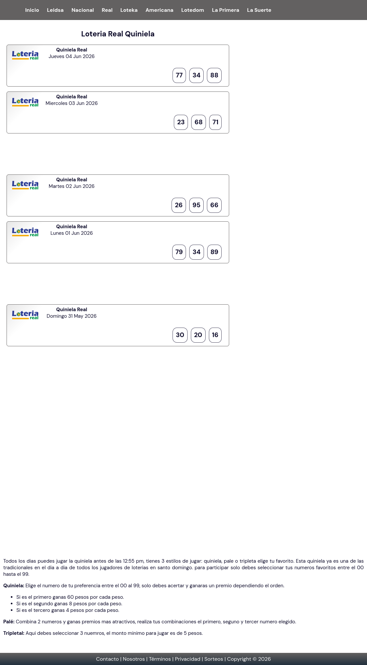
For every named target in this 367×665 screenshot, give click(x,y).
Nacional (82, 10)
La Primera (225, 10)
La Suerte (259, 10)
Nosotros (134, 658)
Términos (160, 658)
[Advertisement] (117, 153)
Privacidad (187, 658)
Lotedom (192, 10)
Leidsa (55, 10)
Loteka (129, 10)
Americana (159, 10)
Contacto (107, 658)
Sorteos (213, 658)
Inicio (32, 10)
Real (107, 10)
